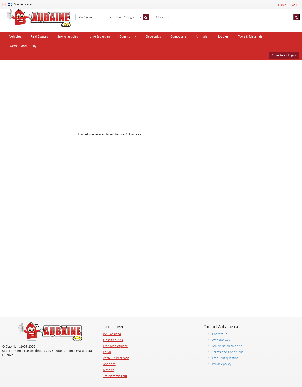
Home (282, 5)
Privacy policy (221, 364)
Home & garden (98, 36)
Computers (178, 36)
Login (294, 5)
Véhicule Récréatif (116, 358)
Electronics (153, 36)
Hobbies (222, 36)
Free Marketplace (115, 346)
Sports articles (67, 36)
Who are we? (221, 340)
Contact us (219, 334)
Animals (201, 36)
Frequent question (225, 358)
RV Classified (112, 334)
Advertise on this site (227, 346)
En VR (107, 352)
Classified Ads (113, 340)
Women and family (22, 46)
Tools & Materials (250, 36)
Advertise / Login (284, 55)
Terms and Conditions (227, 352)
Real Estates (39, 36)
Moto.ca (108, 370)
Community (127, 36)
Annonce (109, 364)
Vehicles (15, 36)
